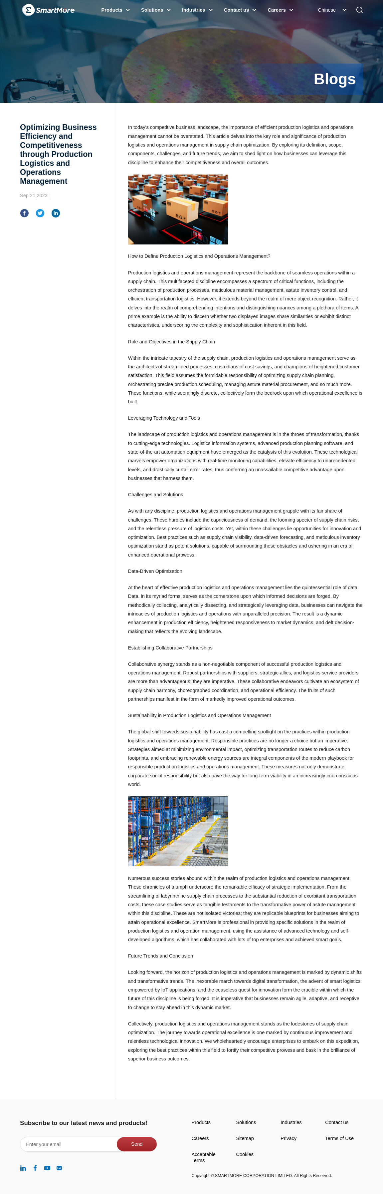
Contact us (336, 1122)
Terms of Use (339, 1138)
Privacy (288, 1138)
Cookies (245, 1154)
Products (201, 1122)
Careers (200, 1138)
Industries (291, 1122)
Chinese (327, 10)
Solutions (246, 1122)
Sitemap (245, 1138)
